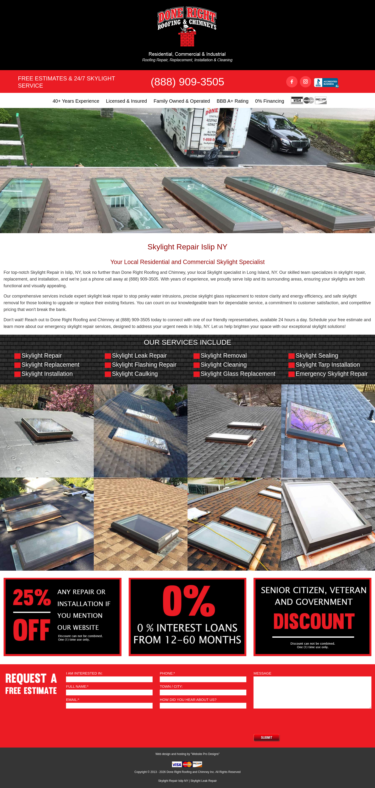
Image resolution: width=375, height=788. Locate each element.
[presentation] (290, 721)
